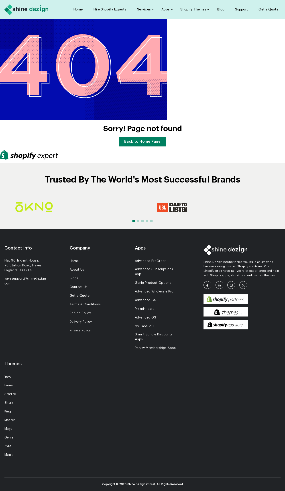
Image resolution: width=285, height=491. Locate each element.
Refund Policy (80, 313)
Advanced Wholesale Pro (154, 291)
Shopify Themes (193, 9)
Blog (220, 9)
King (7, 411)
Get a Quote (268, 9)
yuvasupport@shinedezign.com (25, 281)
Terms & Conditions (85, 304)
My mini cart (144, 308)
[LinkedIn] (221, 285)
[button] (133, 221)
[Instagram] (232, 285)
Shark (8, 402)
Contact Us (79, 287)
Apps (165, 9)
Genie (8, 437)
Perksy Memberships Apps (155, 348)
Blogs (74, 278)
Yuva (8, 376)
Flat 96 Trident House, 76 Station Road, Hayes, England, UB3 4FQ (23, 265)
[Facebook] (209, 285)
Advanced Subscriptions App (154, 272)
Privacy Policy (80, 330)
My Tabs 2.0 (144, 326)
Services (144, 9)
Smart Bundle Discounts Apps (154, 337)
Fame (8, 385)
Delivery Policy (81, 321)
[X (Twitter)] (244, 285)
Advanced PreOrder (150, 261)
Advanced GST (146, 300)
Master (9, 420)
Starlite (10, 394)
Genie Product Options (153, 282)
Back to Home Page (142, 141)
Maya (8, 428)
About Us (77, 269)
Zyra (7, 446)
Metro (9, 455)
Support (241, 9)
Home (78, 9)
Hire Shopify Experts (109, 9)
